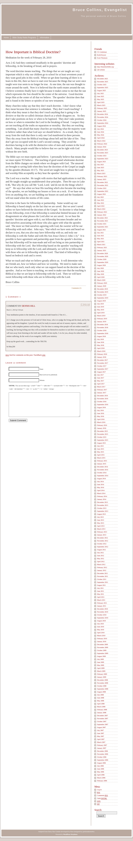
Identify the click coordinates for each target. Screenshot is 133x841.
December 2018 (102, 324)
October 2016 (101, 401)
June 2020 (100, 271)
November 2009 (102, 647)
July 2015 (100, 446)
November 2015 (102, 434)
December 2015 (102, 431)
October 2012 (101, 544)
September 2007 (102, 724)
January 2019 (101, 321)
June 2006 (100, 769)
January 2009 (101, 677)
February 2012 (102, 567)
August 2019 (101, 301)
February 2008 (102, 709)
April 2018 (100, 348)
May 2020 (100, 274)
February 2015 (102, 461)
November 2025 (102, 81)
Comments (102, 795)
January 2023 (101, 179)
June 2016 (100, 413)
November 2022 (102, 185)
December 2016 (102, 395)
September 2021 (102, 227)
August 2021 (101, 230)
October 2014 (101, 473)
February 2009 (102, 674)
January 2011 (101, 606)
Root (72, 831)
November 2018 (102, 327)
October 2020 (101, 259)
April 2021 (100, 241)
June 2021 (100, 236)
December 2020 (102, 253)
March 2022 (101, 209)
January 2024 (101, 147)
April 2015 (100, 455)
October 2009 (101, 650)
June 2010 (100, 627)
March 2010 (101, 635)
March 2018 (101, 351)
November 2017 (102, 363)
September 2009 (102, 653)
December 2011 (102, 573)
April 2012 (100, 561)
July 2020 (100, 268)
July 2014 (100, 481)
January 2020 (101, 286)
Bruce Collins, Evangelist (100, 10)
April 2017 (100, 384)
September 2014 (102, 475)
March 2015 (101, 458)
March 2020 (101, 280)
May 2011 (100, 594)
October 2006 (101, 757)
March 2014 (101, 493)
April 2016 (100, 419)
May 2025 (100, 99)
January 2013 (101, 535)
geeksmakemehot (88, 831)
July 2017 (100, 375)
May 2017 (100, 381)
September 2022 (102, 191)
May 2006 (100, 772)
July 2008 (100, 695)
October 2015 (101, 437)
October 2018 (101, 330)
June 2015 (100, 449)
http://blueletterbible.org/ (105, 67)
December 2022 (102, 182)
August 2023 (101, 161)
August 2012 (101, 550)
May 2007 (100, 736)
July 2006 (100, 766)
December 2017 (102, 360)
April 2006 (100, 775)
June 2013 (100, 520)
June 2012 (100, 555)
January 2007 (101, 748)
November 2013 (102, 505)
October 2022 (101, 188)
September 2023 (102, 159)
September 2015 (102, 440)
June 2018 (100, 342)
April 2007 (100, 739)
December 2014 (102, 467)
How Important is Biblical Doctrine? (33, 52)
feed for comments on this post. (19, 355)
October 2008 (101, 686)
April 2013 (100, 526)
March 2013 (101, 529)
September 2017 (102, 369)
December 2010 (102, 609)
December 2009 (102, 644)
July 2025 (100, 93)
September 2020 (102, 262)
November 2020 (102, 256)
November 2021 (102, 221)
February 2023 (102, 176)
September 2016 (102, 404)
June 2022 (100, 200)
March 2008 (101, 707)
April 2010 (100, 632)
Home (6, 37)
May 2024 (100, 135)
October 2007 (101, 721)
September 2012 (102, 547)
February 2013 (102, 532)
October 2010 (101, 615)
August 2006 (101, 763)
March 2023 (101, 173)
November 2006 (102, 754)
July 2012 (100, 552)
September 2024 (102, 123)
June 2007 (100, 733)
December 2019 (102, 289)
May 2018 (100, 345)
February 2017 (102, 390)
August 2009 (101, 656)
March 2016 (101, 422)
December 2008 (102, 680)
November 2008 (102, 683)
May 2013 (100, 523)
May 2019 (100, 310)
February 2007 (102, 745)
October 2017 (101, 366)
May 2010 (100, 630)
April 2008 (100, 704)
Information (44, 37)
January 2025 (101, 111)
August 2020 (101, 265)
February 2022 (102, 212)
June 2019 (100, 307)
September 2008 (102, 689)
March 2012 (101, 564)
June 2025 (100, 96)
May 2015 (100, 452)
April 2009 (100, 668)
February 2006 (102, 781)
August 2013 (101, 514)
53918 (85, 305)
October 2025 (101, 84)
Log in (99, 789)
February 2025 (102, 108)
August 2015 (101, 443)
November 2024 (102, 117)
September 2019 (102, 298)
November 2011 (102, 576)
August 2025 (101, 90)
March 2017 (101, 387)
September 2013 (102, 511)
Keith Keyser (101, 55)
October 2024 (101, 120)
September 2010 (102, 618)
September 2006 (102, 760)
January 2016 (101, 428)
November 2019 (102, 292)
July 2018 (100, 339)
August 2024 (101, 126)
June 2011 (100, 591)
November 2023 (102, 153)
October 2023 (101, 156)
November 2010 (102, 612)
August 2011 (101, 585)
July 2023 (100, 164)
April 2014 (100, 490)
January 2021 (101, 250)
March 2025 (101, 105)
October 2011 (101, 579)
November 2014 (102, 470)
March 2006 (101, 778)
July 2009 (100, 659)
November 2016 (102, 398)
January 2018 (101, 357)
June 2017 (100, 378)
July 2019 (100, 304)
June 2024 (100, 132)
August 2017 (101, 372)
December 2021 (102, 218)
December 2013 (102, 502)
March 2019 (101, 316)
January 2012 (101, 570)
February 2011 (102, 603)
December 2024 (102, 114)
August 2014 (101, 478)
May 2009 (100, 665)
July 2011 (100, 588)
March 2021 (101, 244)
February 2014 (102, 496)
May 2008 (100, 701)
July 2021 (100, 233)
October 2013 (101, 508)
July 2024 (100, 129)
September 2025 (102, 87)
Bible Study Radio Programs (24, 37)
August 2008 (101, 692)
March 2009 (101, 671)
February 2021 (102, 247)
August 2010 (101, 621)
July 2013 (100, 517)
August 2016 (101, 407)
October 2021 (101, 224)
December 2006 (102, 751)
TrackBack (39, 355)
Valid (102, 798)
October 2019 (101, 295)
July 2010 (100, 624)
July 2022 (100, 197)
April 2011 (100, 597)
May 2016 (100, 416)
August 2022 (101, 194)
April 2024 (100, 138)
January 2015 (101, 464)
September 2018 (102, 333)
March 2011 (101, 600)
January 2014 (101, 499)
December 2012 (102, 538)
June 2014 (100, 484)
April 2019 (100, 313)
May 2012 (100, 558)
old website (101, 70)
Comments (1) (76, 288)
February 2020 (102, 283)
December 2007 (102, 715)
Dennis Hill (28, 306)
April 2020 (100, 277)
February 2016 (102, 425)
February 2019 (102, 318)
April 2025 (100, 102)
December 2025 (102, 79)
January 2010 (101, 641)
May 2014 (100, 487)
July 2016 (100, 410)
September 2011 (102, 582)
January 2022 (101, 215)
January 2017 (101, 393)
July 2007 (100, 730)
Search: (98, 810)
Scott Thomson (102, 58)
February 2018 (102, 354)
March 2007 (101, 742)
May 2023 (100, 170)
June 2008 (100, 698)
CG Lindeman (102, 52)
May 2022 (100, 203)
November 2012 (102, 541)
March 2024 (101, 141)
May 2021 (100, 238)
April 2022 (100, 206)
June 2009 (100, 662)
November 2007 (102, 718)
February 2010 (102, 638)
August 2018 (101, 336)
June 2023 (100, 167)
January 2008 (101, 712)
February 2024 (102, 144)
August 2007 (101, 727)
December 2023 (102, 150)
